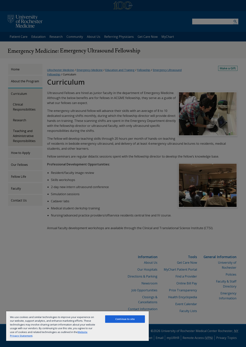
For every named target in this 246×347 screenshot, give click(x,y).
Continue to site (125, 319)
